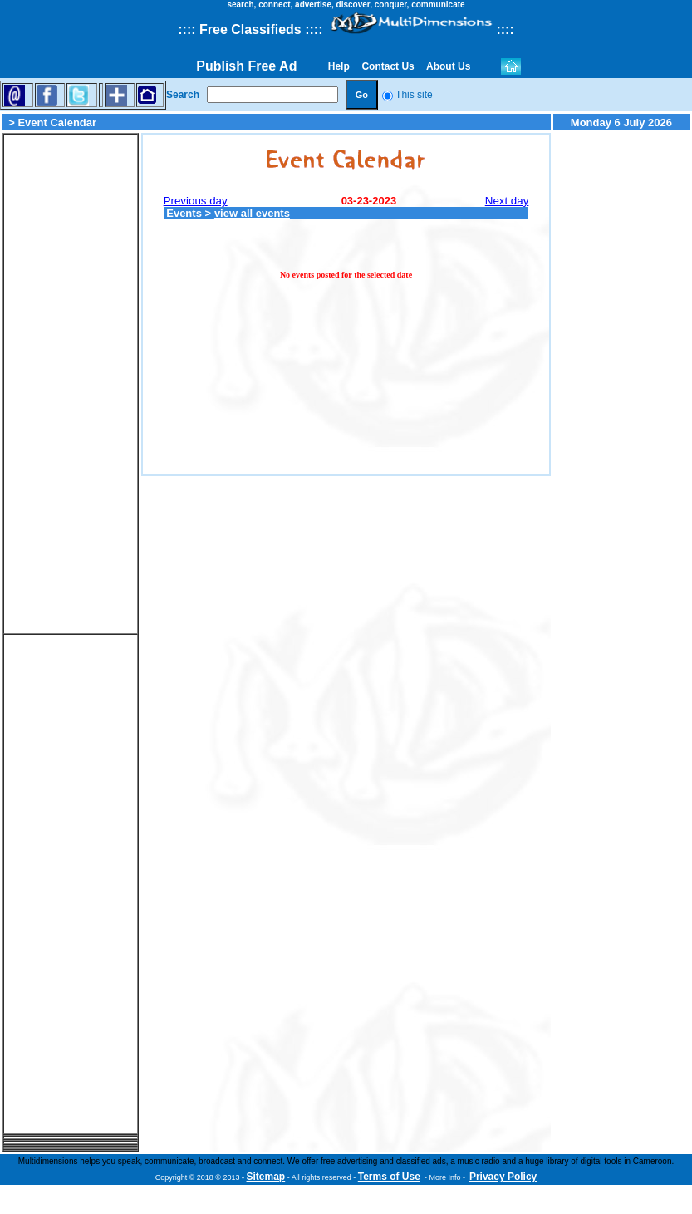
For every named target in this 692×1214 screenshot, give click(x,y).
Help (338, 66)
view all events (252, 213)
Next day (507, 200)
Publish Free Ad (246, 66)
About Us (449, 66)
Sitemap (266, 1176)
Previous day (196, 200)
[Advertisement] (70, 384)
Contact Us (388, 66)
